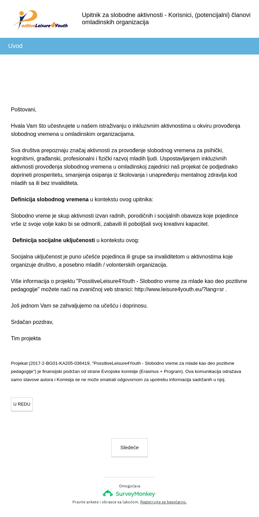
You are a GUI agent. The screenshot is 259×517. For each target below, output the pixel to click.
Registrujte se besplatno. (163, 502)
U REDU (21, 404)
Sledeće (129, 447)
